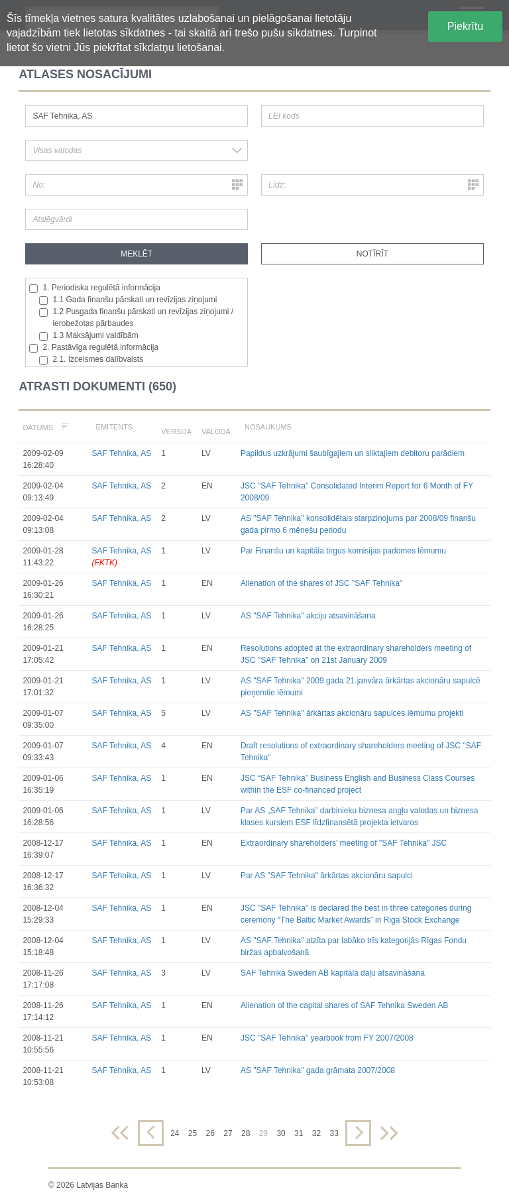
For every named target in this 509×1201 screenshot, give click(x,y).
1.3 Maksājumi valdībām (88, 336)
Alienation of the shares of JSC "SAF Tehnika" (321, 583)
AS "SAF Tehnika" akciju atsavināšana (308, 615)
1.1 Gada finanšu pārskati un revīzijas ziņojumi (128, 300)
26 (210, 1133)
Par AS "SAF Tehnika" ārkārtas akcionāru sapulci (327, 875)
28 (245, 1133)
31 (298, 1133)
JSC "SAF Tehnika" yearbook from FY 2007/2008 (327, 1038)
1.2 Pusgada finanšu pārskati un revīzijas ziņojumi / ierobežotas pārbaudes (136, 317)
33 (333, 1133)
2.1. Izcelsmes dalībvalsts (91, 360)
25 (192, 1133)
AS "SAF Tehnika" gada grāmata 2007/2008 (318, 1070)
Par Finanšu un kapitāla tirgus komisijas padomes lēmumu (343, 550)
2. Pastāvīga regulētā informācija (93, 348)
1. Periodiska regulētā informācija (94, 288)
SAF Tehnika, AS (121, 453)
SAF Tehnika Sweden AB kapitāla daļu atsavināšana (333, 973)
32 (316, 1133)
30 (280, 1133)
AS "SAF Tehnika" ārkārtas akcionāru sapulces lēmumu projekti (352, 713)
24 (174, 1133)
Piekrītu (465, 26)
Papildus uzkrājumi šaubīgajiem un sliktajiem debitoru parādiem (353, 453)
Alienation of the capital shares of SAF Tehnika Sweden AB (344, 1005)
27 (227, 1133)
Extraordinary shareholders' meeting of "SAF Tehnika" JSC (344, 843)
